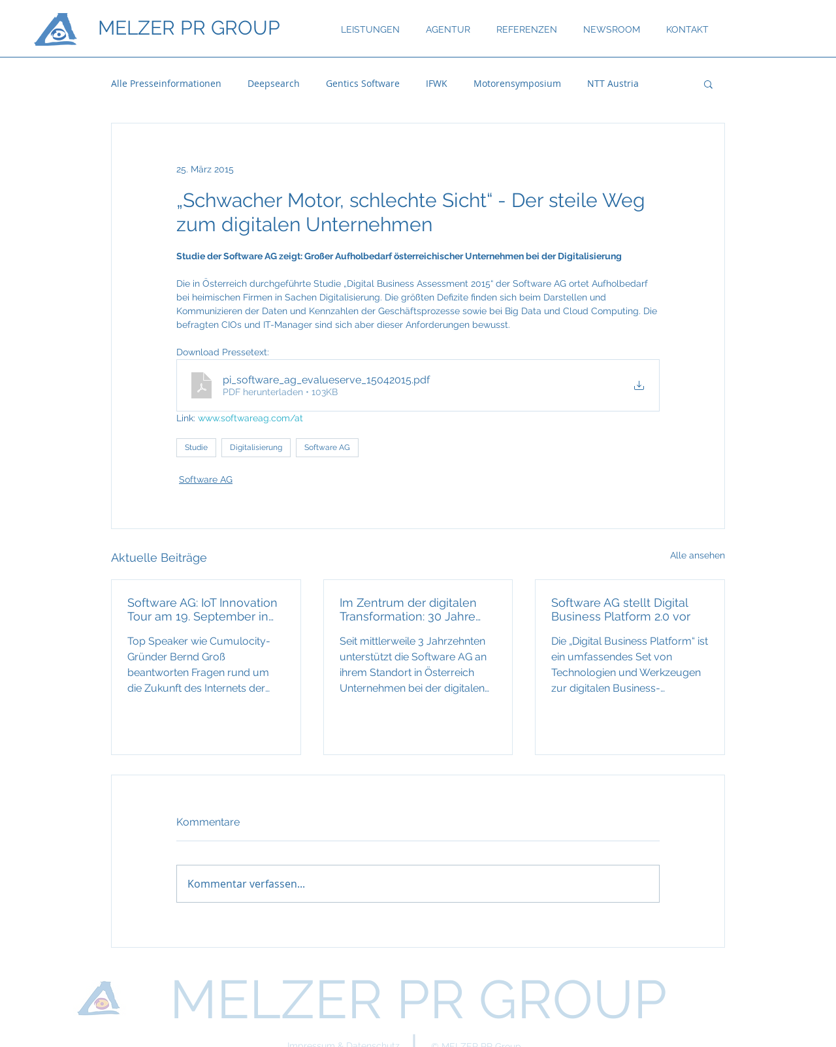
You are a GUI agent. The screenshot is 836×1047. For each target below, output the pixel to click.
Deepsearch (274, 83)
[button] (708, 83)
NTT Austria (613, 83)
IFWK (436, 83)
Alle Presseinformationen (166, 83)
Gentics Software (363, 83)
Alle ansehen (697, 555)
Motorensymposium (517, 83)
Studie (196, 447)
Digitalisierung (256, 447)
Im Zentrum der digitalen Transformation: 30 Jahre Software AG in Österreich (411, 609)
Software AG (327, 447)
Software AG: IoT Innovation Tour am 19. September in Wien (202, 609)
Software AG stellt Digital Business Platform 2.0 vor (620, 609)
